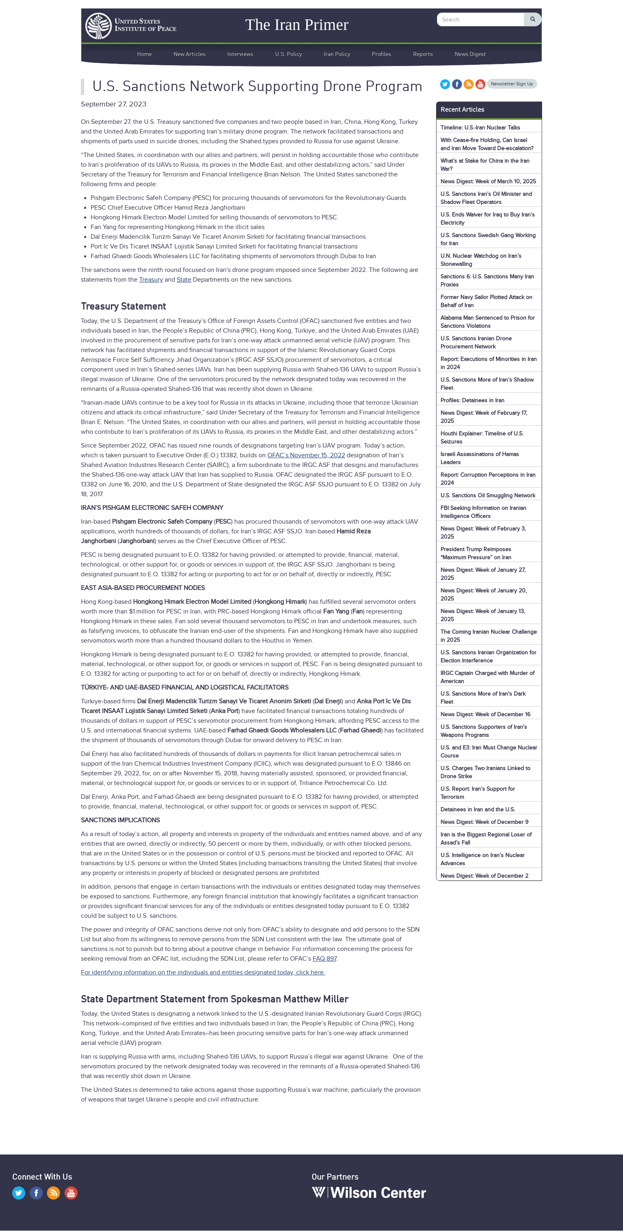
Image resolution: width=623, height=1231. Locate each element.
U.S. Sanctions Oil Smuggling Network (488, 495)
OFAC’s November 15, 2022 (306, 455)
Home (144, 54)
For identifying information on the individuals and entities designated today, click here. (203, 972)
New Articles (190, 54)
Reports (423, 54)
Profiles (381, 54)
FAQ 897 (324, 958)
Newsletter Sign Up (512, 84)
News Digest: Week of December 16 (485, 714)
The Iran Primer (296, 24)
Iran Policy (337, 54)
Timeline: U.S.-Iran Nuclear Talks (480, 128)
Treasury (151, 279)
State (184, 279)
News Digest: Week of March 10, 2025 (488, 181)
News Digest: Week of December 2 (484, 876)
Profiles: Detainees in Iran (472, 400)
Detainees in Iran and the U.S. (478, 810)
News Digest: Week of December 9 (484, 822)
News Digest (470, 54)
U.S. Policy (288, 54)
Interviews (240, 54)
